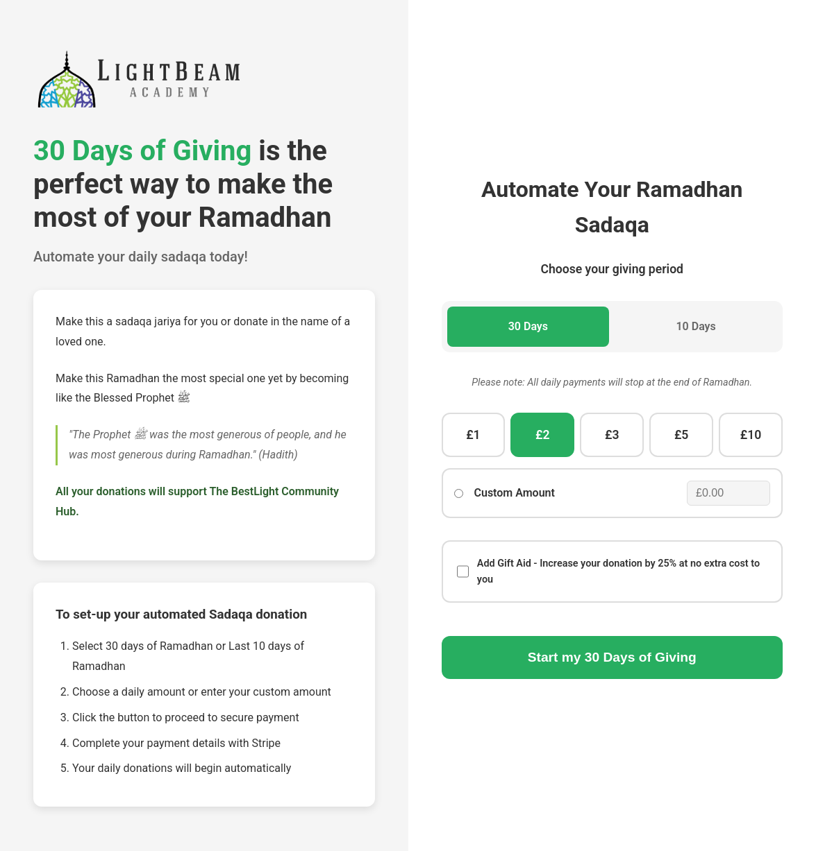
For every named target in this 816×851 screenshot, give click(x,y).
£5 (681, 435)
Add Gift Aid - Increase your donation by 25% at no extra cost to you (608, 571)
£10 (751, 435)
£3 (612, 435)
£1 (473, 435)
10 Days (695, 326)
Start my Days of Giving (612, 657)
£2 (542, 435)
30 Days (528, 326)
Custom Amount (514, 492)
